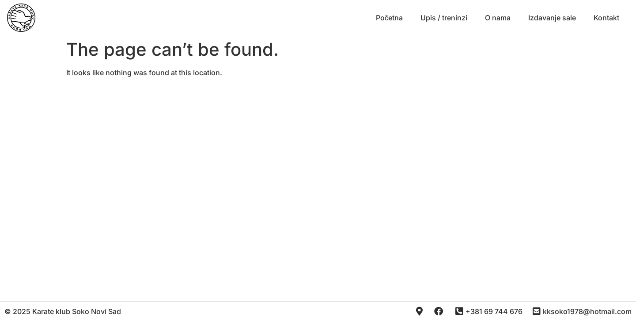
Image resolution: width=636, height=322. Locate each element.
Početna (389, 17)
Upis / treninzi (443, 17)
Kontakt (606, 17)
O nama (498, 17)
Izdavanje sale (552, 17)
